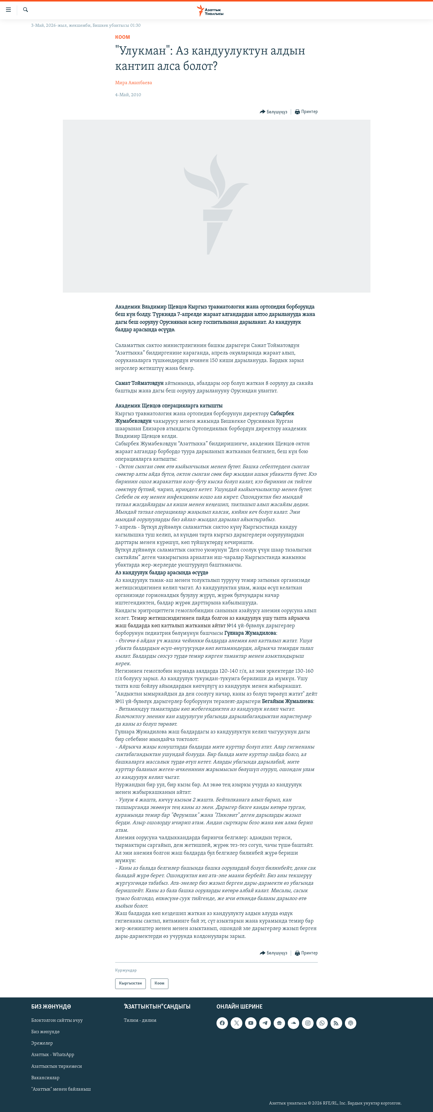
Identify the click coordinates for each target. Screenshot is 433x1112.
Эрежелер (42, 1043)
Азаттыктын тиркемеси (56, 1066)
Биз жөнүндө (45, 1032)
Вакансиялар (45, 1077)
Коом (122, 37)
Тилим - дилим (140, 1020)
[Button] (273, 112)
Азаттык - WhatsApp (52, 1054)
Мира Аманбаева (133, 83)
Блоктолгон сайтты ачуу (57, 1020)
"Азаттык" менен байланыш (61, 1089)
